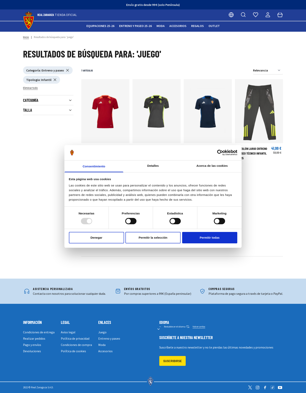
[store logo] (28, 20)
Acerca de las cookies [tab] (212, 165)
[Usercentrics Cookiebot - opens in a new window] (220, 153)
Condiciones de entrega (39, 332)
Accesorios (177, 26)
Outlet (214, 26)
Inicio (26, 37)
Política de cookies (73, 351)
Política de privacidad (75, 338)
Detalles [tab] (153, 165)
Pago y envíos (32, 345)
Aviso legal (68, 332)
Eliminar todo (30, 88)
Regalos (197, 26)
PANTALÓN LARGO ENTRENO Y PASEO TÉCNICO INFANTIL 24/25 (251, 153)
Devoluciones (32, 351)
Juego (102, 332)
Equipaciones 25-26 (100, 26)
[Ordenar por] (268, 70)
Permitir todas (210, 237)
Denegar (96, 237)
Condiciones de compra (76, 345)
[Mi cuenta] (268, 15)
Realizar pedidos (34, 338)
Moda (161, 26)
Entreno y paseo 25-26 (135, 26)
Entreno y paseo (109, 338)
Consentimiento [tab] (94, 166)
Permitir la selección (153, 237)
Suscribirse (172, 361)
